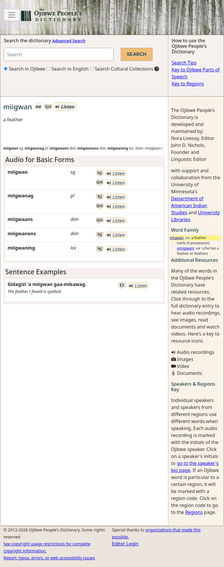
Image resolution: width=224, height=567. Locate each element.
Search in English (67, 69)
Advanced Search (68, 40)
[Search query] (59, 54)
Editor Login (125, 543)
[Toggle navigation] (12, 15)
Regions (194, 512)
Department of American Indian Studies (189, 205)
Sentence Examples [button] (35, 271)
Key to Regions (188, 83)
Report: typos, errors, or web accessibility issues (49, 558)
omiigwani (185, 248)
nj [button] (99, 173)
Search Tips (184, 62)
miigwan (177, 237)
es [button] (122, 285)
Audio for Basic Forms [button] (39, 159)
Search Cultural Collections (121, 69)
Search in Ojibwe (24, 69)
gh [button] (48, 106)
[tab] (84, 160)
